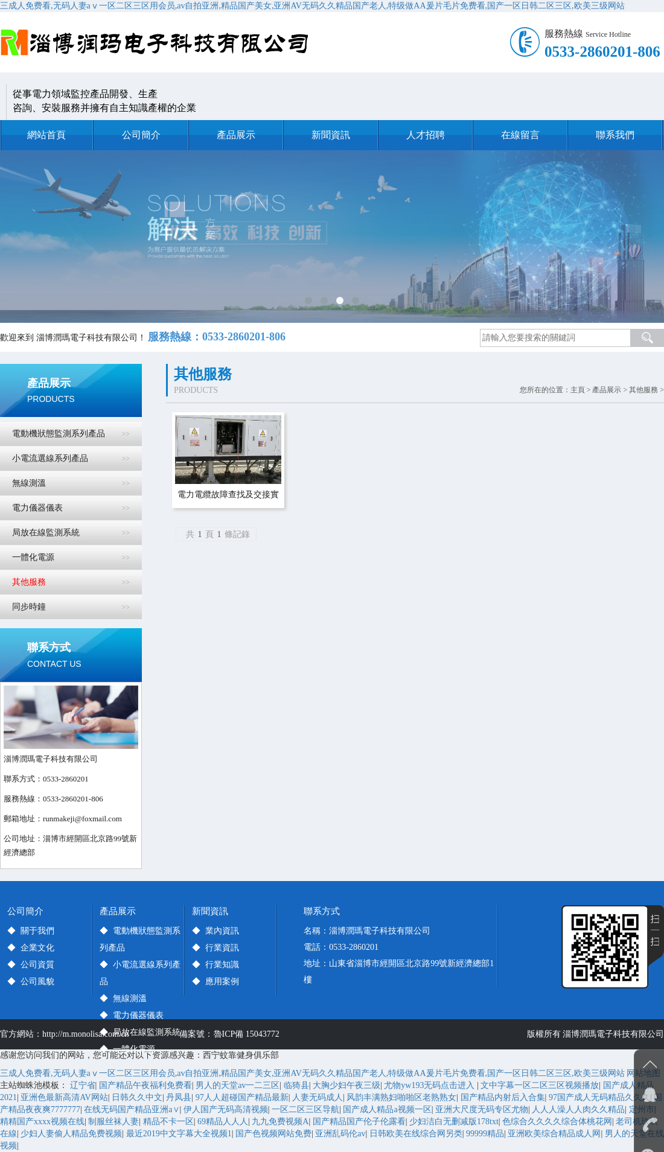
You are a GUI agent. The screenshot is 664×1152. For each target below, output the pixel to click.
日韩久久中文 (137, 1097)
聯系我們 (615, 135)
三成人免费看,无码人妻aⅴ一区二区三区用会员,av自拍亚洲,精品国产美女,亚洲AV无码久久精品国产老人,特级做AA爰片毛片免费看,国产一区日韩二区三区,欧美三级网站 (312, 5)
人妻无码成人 (317, 1097)
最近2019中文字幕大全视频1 (179, 1133)
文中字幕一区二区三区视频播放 (539, 1085)
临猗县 (296, 1085)
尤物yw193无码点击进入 (430, 1085)
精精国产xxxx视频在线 (42, 1121)
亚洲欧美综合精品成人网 (554, 1133)
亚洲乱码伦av (340, 1133)
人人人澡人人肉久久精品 (578, 1109)
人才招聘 (425, 135)
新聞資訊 (330, 135)
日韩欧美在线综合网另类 (415, 1133)
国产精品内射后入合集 (503, 1097)
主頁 (577, 390)
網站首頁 (46, 135)
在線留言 (520, 135)
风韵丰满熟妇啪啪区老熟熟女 (401, 1097)
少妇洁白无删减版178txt (454, 1121)
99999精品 (485, 1133)
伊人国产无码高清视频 (226, 1109)
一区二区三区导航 (305, 1109)
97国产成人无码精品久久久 (599, 1097)
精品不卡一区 (168, 1121)
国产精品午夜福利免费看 (145, 1085)
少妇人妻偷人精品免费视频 (71, 1133)
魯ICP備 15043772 (249, 1034)
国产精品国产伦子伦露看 (359, 1121)
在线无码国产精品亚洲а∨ (131, 1109)
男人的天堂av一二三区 (237, 1085)
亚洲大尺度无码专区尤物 (481, 1109)
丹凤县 (178, 1097)
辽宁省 (82, 1085)
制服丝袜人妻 (113, 1121)
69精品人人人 (222, 1121)
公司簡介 (141, 135)
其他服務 (643, 390)
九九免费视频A (280, 1121)
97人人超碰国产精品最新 (242, 1097)
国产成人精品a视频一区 (387, 1109)
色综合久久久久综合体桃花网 (557, 1121)
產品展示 (236, 135)
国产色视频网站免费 (273, 1133)
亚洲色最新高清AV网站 (64, 1097)
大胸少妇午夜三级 (346, 1085)
